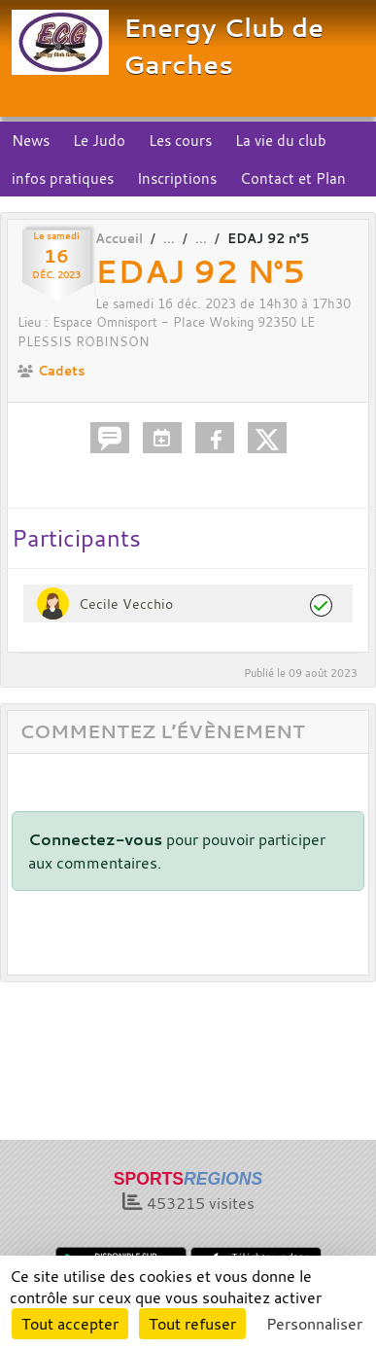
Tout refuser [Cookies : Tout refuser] (192, 1323)
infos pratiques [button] (63, 178)
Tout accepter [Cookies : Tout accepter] (70, 1323)
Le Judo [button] (99, 140)
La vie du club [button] (280, 140)
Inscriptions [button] (177, 178)
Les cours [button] (180, 140)
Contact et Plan (293, 178)
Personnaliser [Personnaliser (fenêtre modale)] (314, 1323)
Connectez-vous (95, 839)
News (31, 140)
